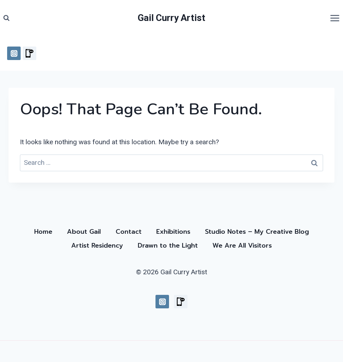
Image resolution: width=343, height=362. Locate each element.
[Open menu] (334, 18)
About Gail (84, 232)
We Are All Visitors (242, 245)
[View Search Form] (6, 18)
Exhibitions (173, 232)
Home (43, 232)
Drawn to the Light (168, 245)
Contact (129, 232)
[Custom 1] (29, 53)
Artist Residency (97, 245)
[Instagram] (14, 53)
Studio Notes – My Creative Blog (257, 232)
